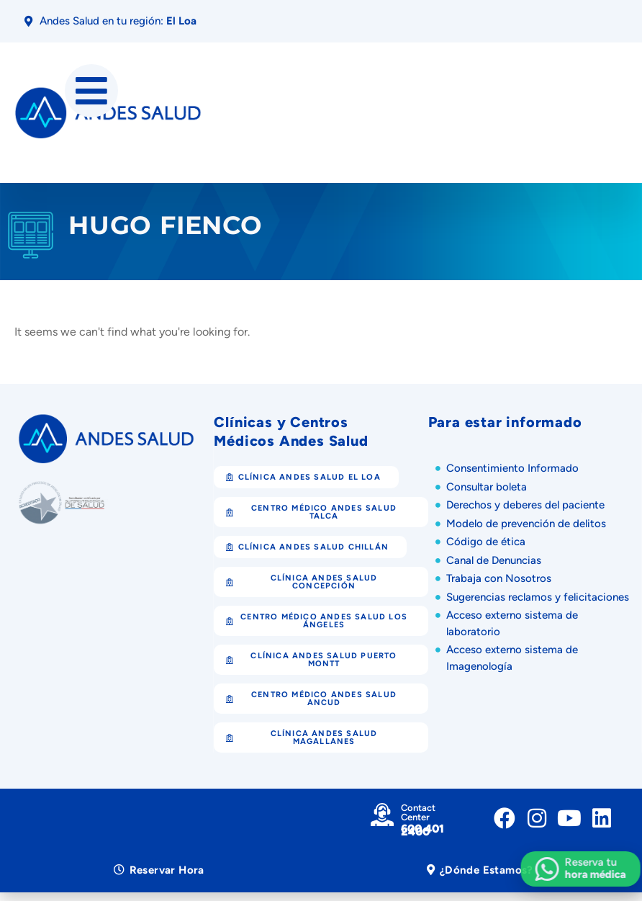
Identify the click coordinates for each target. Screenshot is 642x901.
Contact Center (418, 812)
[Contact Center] (382, 814)
